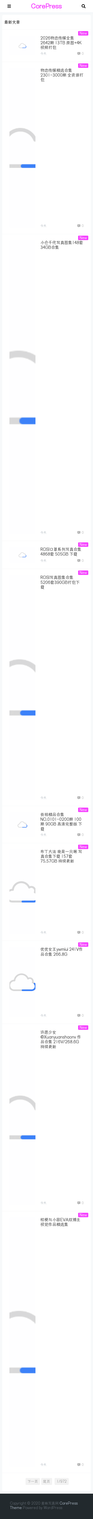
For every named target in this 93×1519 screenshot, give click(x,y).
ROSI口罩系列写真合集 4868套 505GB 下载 (60, 552)
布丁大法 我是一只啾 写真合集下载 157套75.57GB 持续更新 (61, 856)
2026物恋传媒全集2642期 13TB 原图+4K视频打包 (61, 43)
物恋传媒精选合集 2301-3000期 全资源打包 (61, 75)
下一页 (33, 1481)
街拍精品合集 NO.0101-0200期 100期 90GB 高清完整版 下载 (61, 821)
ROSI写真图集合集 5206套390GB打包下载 (60, 582)
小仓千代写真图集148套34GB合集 (61, 245)
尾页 (46, 1481)
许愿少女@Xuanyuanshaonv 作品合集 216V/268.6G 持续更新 (60, 1039)
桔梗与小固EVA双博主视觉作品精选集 (60, 1222)
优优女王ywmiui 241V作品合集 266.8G (61, 951)
